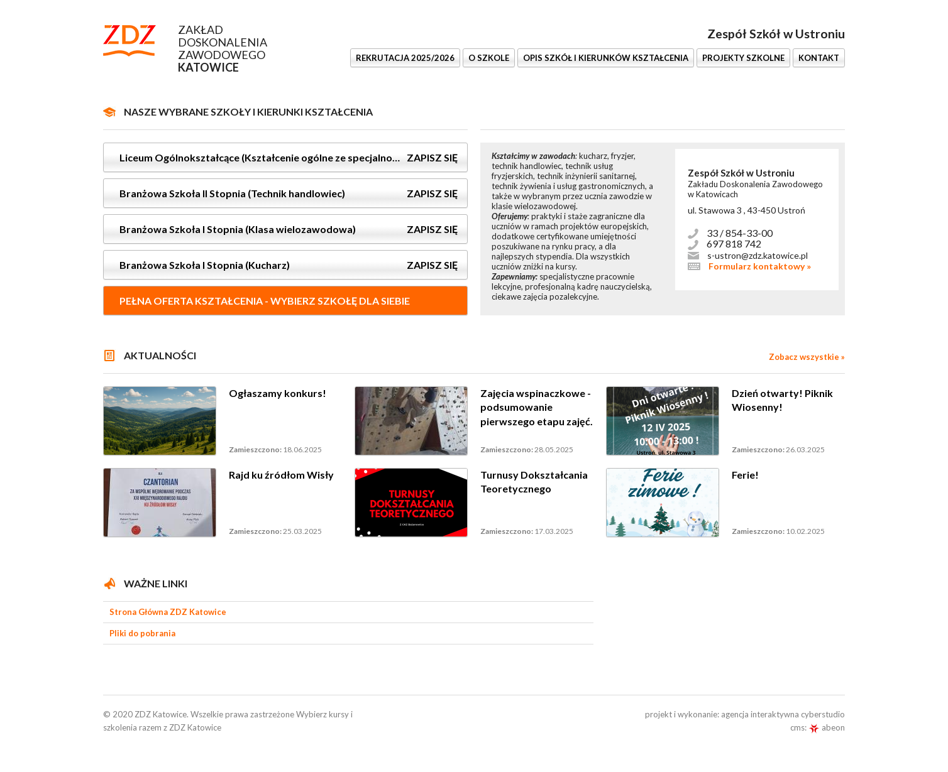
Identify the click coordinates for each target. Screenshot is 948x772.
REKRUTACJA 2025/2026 (405, 58)
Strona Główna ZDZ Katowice (167, 612)
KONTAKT (818, 58)
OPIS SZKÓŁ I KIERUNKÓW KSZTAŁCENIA (605, 58)
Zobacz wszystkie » (807, 357)
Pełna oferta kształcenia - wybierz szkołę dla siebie (264, 301)
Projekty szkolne (743, 58)
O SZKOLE (488, 58)
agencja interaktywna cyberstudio (783, 714)
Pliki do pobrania (142, 633)
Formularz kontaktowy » (759, 266)
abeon (826, 727)
